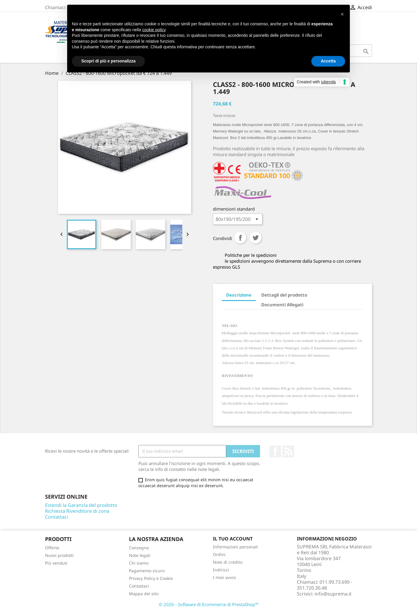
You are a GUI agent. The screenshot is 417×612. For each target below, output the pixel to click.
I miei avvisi (224, 577)
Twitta (256, 238)
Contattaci (56, 517)
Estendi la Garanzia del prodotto (81, 505)
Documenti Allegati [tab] (282, 304)
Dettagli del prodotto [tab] (284, 295)
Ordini (219, 554)
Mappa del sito (143, 593)
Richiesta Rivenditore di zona (77, 511)
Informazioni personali (235, 547)
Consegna (139, 547)
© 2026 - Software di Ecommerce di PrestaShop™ (209, 604)
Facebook (275, 451)
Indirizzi (221, 570)
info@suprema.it (333, 594)
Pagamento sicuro (147, 570)
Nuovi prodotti (59, 555)
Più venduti (56, 563)
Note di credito (227, 562)
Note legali (139, 555)
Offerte (52, 547)
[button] (342, 14)
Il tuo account (233, 538)
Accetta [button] (328, 61)
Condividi (240, 238)
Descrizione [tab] (238, 295)
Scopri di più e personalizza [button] (108, 61)
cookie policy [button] (154, 29)
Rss (288, 451)
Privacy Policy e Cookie (151, 578)
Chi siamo (138, 563)
